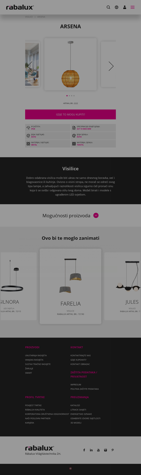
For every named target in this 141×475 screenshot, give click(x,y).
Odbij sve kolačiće (66, 252)
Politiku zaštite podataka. (87, 243)
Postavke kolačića (35, 252)
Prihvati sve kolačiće (100, 252)
